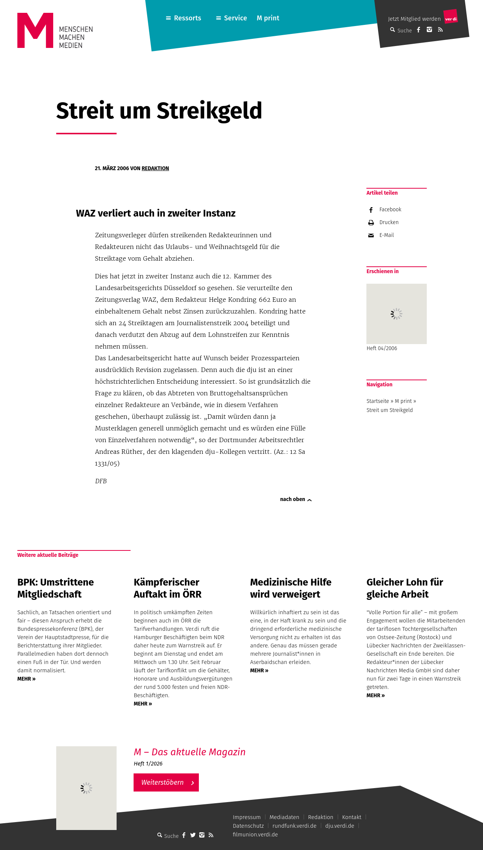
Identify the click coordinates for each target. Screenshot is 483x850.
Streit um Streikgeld (389, 410)
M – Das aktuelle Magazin (190, 752)
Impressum (247, 817)
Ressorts (187, 18)
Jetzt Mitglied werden (414, 18)
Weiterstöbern (162, 782)
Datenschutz (248, 825)
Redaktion (155, 168)
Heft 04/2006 (396, 318)
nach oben (292, 499)
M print (268, 18)
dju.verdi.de (339, 825)
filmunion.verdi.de (255, 834)
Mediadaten (284, 817)
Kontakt (351, 817)
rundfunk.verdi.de (294, 825)
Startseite (377, 401)
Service (235, 18)
